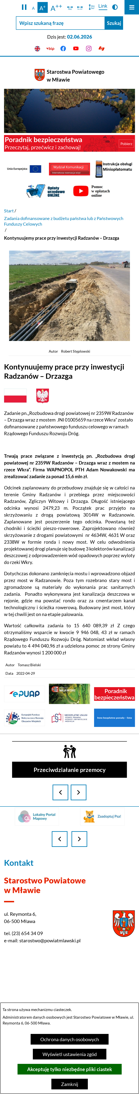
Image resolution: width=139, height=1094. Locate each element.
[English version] (37, 48)
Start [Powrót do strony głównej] (9, 210)
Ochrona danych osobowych (69, 1039)
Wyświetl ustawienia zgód (70, 1054)
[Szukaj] (114, 23)
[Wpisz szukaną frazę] (60, 23)
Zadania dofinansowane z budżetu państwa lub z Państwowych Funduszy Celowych (63, 221)
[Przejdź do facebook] (63, 48)
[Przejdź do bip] (50, 48)
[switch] (70, 7)
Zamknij (69, 1084)
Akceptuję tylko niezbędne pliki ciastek (69, 1069)
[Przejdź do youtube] (76, 48)
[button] (24, 7)
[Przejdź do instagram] (88, 48)
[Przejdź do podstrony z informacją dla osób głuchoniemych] (101, 48)
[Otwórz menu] (131, 7)
